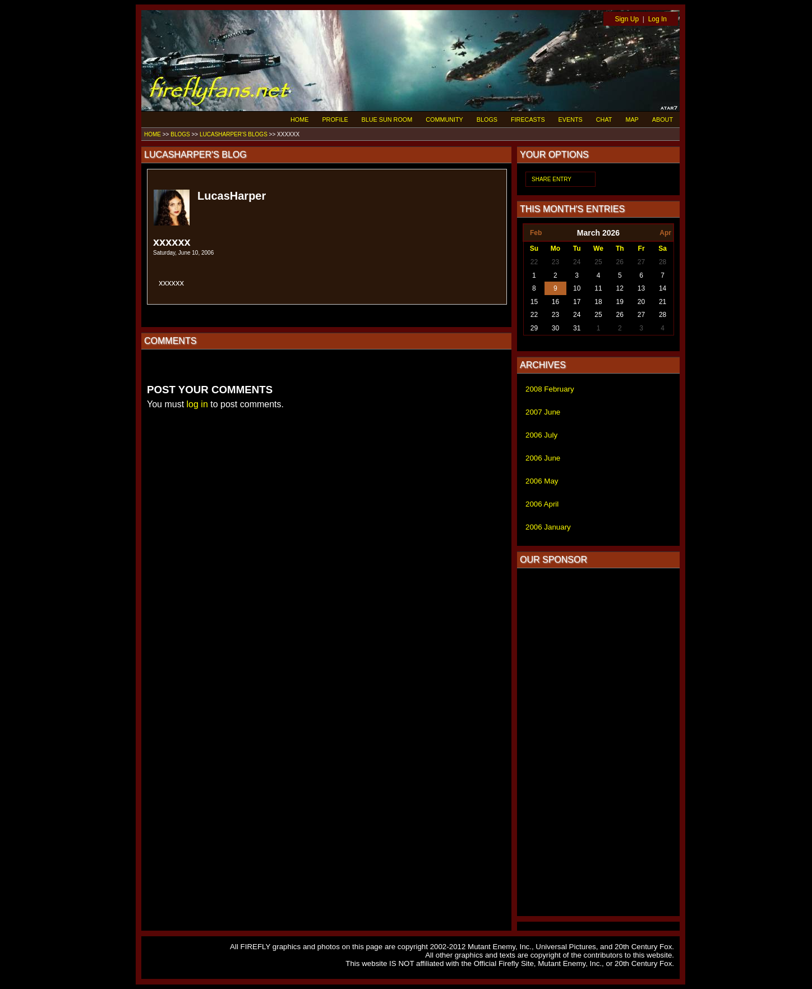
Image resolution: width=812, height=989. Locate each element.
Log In (657, 19)
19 (620, 302)
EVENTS (571, 119)
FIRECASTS (528, 119)
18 (598, 302)
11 (598, 288)
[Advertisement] (598, 742)
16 (555, 302)
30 (555, 328)
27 (641, 262)
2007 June (542, 412)
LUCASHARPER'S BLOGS (233, 134)
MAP (631, 119)
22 (534, 262)
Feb (536, 233)
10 (576, 288)
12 (620, 288)
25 (598, 262)
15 (534, 302)
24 (576, 262)
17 (576, 302)
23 (555, 262)
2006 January (548, 527)
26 (620, 262)
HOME (299, 119)
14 (662, 288)
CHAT (604, 119)
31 (576, 328)
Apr (665, 233)
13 (641, 288)
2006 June (542, 458)
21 (662, 302)
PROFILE (335, 119)
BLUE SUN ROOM (387, 119)
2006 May (542, 481)
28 (662, 262)
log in (197, 404)
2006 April (542, 504)
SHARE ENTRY (551, 179)
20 (641, 302)
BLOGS (487, 119)
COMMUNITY (444, 119)
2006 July (541, 435)
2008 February (549, 389)
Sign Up (627, 19)
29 (534, 328)
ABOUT (662, 119)
